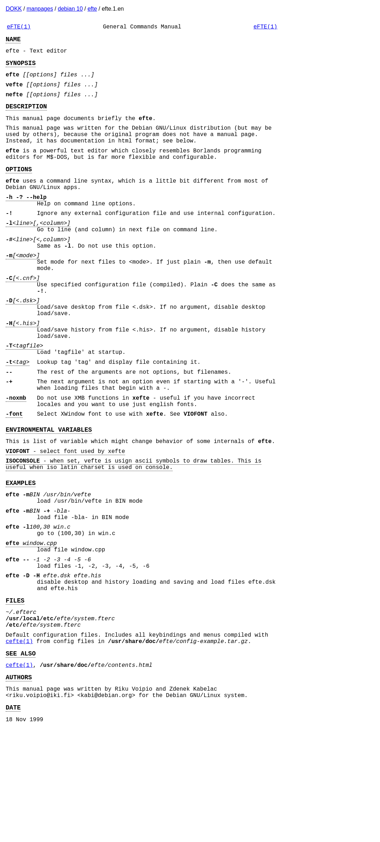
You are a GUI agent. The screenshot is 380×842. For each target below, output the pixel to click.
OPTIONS (19, 190)
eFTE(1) (19, 28)
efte (92, 9)
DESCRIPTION (26, 117)
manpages (40, 9)
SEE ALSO (21, 754)
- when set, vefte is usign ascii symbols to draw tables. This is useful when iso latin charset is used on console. (133, 534)
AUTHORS (19, 780)
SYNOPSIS (21, 68)
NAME (13, 41)
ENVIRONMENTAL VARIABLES (49, 494)
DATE (13, 815)
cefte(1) (19, 740)
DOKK (14, 9)
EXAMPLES (21, 555)
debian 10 (70, 9)
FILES (15, 692)
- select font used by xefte (65, 519)
